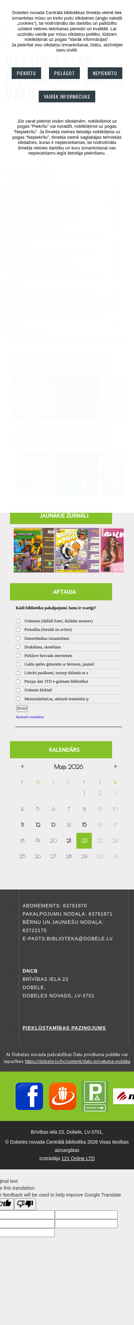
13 (53, 825)
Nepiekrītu (105, 73)
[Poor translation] (25, 1204)
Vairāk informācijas (67, 96)
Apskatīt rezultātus (29, 717)
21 (68, 840)
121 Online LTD (78, 1158)
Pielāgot (64, 73)
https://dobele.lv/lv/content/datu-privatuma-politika (77, 1061)
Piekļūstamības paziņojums (64, 1028)
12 (38, 825)
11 (22, 825)
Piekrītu (26, 73)
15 (84, 825)
